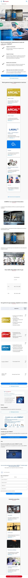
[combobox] (27, 1)
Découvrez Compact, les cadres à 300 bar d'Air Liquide (14, 451)
